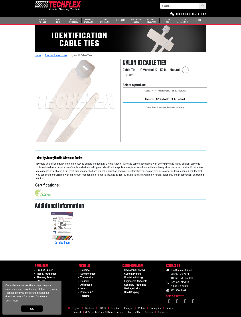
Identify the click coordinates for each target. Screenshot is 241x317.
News (83, 288)
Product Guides (45, 270)
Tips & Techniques (46, 273)
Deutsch (89, 308)
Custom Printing (132, 273)
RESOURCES (41, 266)
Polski (141, 308)
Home (38, 55)
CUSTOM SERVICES (132, 266)
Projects (84, 295)
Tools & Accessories (56, 55)
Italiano (170, 308)
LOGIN (203, 14)
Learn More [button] (12, 300)
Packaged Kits (132, 288)
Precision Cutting (133, 277)
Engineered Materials (135, 281)
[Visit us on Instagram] (185, 301)
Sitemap (149, 312)
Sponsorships (87, 273)
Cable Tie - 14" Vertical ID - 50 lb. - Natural (165, 99)
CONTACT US (173, 266)
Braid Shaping (131, 292)
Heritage (85, 270)
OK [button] (32, 308)
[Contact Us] (172, 14)
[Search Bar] (179, 6)
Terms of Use (134, 312)
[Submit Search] (202, 6)
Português (155, 308)
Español (115, 308)
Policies (84, 281)
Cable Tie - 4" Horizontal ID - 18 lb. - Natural (165, 90)
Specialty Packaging (135, 284)
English (76, 308)
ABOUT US (84, 266)
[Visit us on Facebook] (169, 301)
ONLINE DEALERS (192, 14)
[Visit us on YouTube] (177, 301)
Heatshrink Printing (134, 270)
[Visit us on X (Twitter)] (193, 301)
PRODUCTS (179, 14)
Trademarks (86, 277)
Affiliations (86, 284)
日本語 (102, 308)
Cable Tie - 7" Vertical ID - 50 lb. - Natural (165, 107)
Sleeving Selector (46, 277)
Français (128, 308)
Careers (86, 292)
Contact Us (163, 312)
